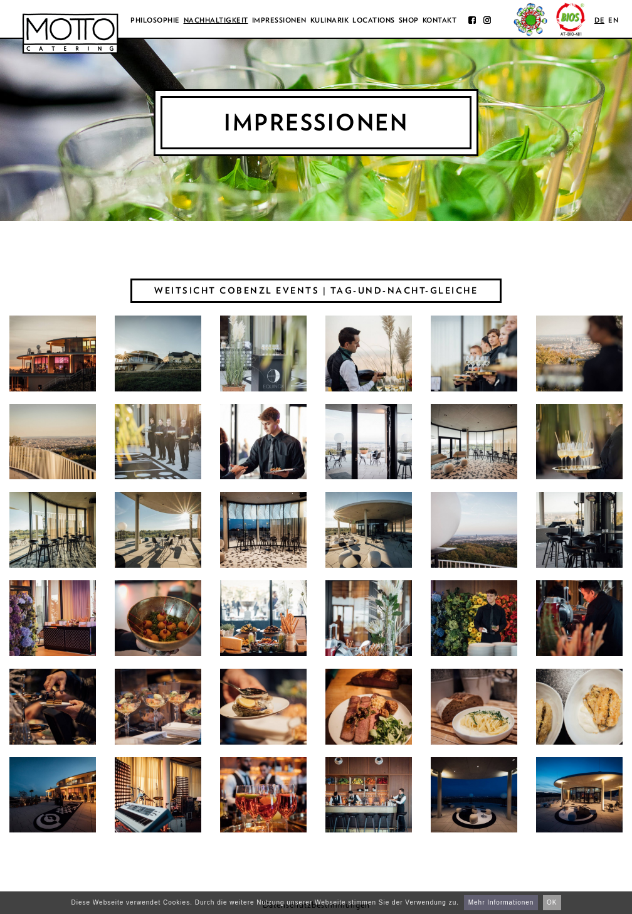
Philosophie (155, 20)
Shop (409, 20)
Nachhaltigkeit (216, 20)
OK (552, 902)
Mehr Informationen (501, 902)
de (599, 20)
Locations (373, 20)
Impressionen (279, 20)
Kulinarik (329, 20)
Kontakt (440, 20)
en (613, 20)
